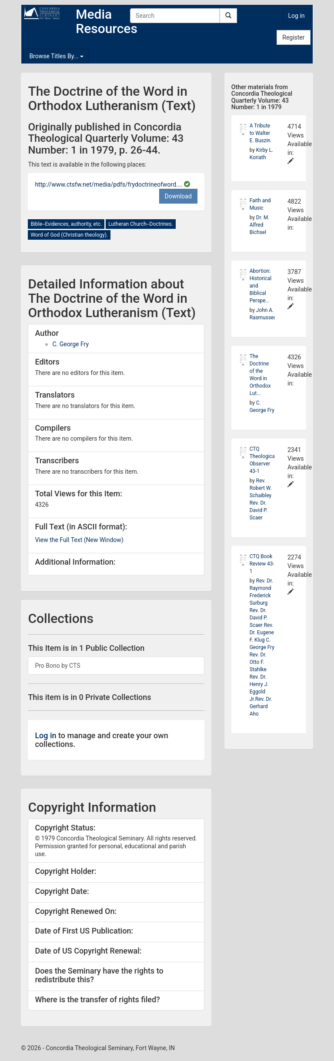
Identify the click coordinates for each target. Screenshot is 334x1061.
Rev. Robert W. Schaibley (261, 488)
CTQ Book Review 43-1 (262, 563)
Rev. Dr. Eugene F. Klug (262, 632)
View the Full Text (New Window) (79, 539)
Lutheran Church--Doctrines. (140, 224)
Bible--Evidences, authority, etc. (66, 224)
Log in (296, 15)
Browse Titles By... (56, 56)
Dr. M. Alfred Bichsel (260, 224)
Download (178, 196)
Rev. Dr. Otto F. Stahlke (258, 662)
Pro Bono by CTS (57, 665)
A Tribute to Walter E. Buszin (260, 133)
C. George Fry (70, 344)
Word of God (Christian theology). (69, 235)
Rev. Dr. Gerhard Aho (261, 706)
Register (293, 37)
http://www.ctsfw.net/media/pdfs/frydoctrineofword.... (109, 184)
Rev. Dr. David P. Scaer (258, 510)
